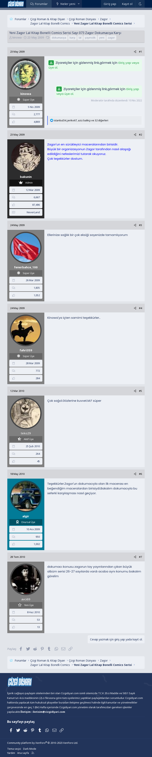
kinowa (17, 37)
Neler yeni (67, 4)
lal (80, 37)
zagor (111, 37)
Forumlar (41, 4)
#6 (140, 474)
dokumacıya (59, 37)
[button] (79, 4)
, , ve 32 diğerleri (81, 120)
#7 (140, 557)
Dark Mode (29, 748)
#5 (140, 391)
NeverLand (33, 212)
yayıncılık (90, 37)
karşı (72, 37)
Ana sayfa (23, 753)
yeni (101, 37)
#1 (140, 51)
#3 (140, 225)
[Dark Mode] (140, 4)
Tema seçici (14, 748)
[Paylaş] (135, 51)
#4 (140, 308)
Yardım (11, 753)
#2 (140, 134)
